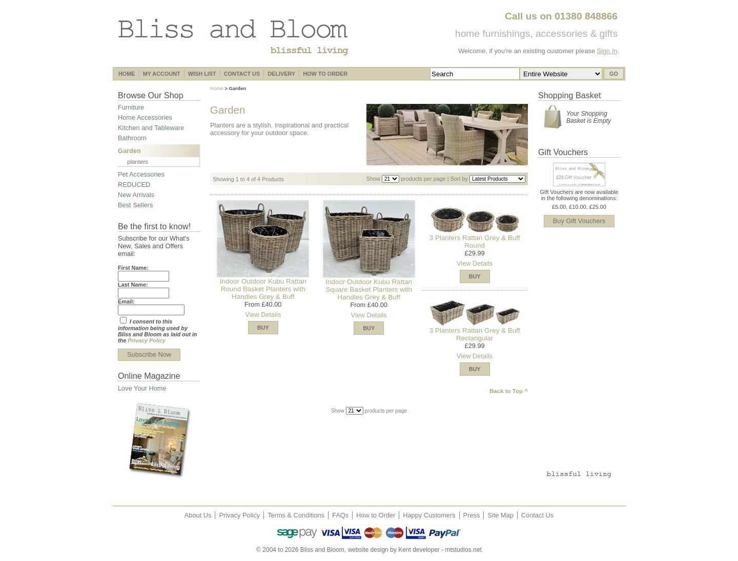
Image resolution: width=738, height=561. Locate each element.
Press (471, 515)
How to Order (375, 515)
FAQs (340, 515)
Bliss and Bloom (233, 36)
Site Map (500, 515)
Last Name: (133, 285)
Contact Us (537, 515)
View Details (263, 314)
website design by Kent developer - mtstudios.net (414, 549)
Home (216, 88)
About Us (198, 515)
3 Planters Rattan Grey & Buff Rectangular (474, 334)
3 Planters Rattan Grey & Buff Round (474, 241)
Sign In (607, 51)
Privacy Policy (147, 340)
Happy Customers (429, 515)
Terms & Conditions (296, 515)
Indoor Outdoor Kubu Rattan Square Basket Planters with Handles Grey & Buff (368, 289)
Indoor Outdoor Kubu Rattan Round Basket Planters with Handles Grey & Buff (263, 288)
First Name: (133, 268)
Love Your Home (142, 388)
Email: (126, 301)
